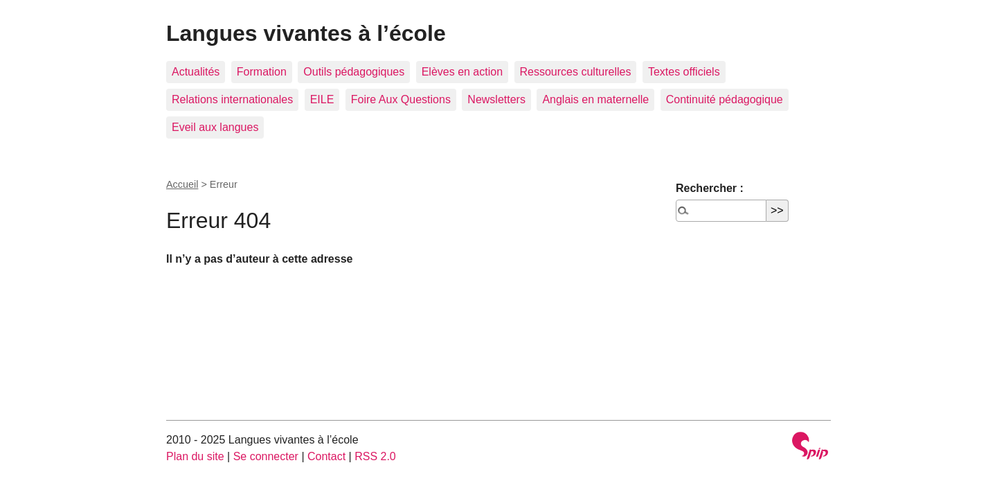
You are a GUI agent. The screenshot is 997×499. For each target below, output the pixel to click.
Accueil (182, 184)
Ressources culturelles (575, 72)
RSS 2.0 (375, 456)
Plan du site (195, 456)
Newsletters (496, 99)
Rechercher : (710, 188)
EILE (322, 99)
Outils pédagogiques (353, 72)
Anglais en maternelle (595, 99)
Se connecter (265, 456)
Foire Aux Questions (401, 99)
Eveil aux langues (215, 127)
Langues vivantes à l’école (306, 33)
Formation (262, 72)
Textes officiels (684, 72)
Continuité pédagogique (724, 99)
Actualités (195, 72)
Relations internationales (232, 99)
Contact (326, 456)
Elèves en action (462, 72)
